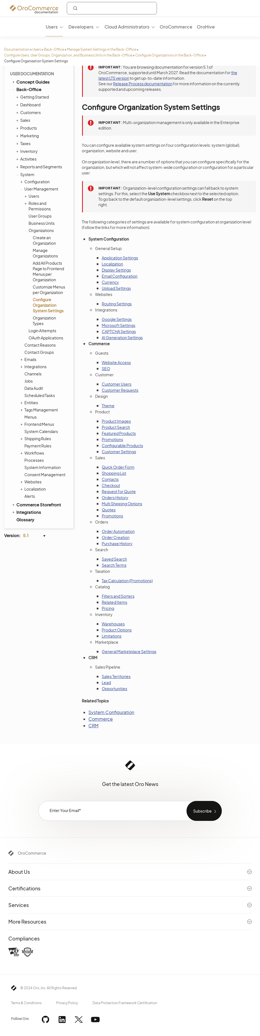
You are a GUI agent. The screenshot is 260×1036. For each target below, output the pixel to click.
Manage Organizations (45, 253)
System (25, 174)
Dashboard (28, 104)
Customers (29, 112)
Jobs (28, 380)
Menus (30, 416)
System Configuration (111, 712)
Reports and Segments (39, 166)
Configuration (36, 181)
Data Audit (33, 388)
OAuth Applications (46, 337)
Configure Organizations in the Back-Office (169, 55)
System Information (42, 467)
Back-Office (54, 49)
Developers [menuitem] (80, 27)
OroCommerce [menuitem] (176, 27)
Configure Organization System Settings (48, 305)
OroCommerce (32, 853)
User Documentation (32, 73)
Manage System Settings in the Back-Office (101, 49)
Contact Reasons (40, 344)
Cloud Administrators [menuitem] (126, 27)
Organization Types (44, 320)
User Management (40, 189)
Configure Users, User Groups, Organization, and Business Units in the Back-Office (68, 55)
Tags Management (40, 410)
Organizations (40, 230)
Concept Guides (30, 81)
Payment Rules (37, 445)
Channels (33, 373)
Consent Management (44, 474)
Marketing (28, 135)
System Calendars (41, 431)
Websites (32, 482)
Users (36, 49)
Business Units (42, 223)
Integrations (34, 366)
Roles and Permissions (38, 205)
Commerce (100, 719)
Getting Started (33, 97)
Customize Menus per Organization (49, 289)
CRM (93, 725)
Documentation (16, 49)
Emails (29, 359)
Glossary (25, 519)
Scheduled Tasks (39, 395)
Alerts (29, 496)
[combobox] (112, 8)
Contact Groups (39, 352)
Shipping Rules (36, 438)
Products (27, 128)
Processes (34, 460)
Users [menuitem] (52, 27)
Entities (30, 402)
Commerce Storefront (36, 504)
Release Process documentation (142, 83)
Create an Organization (44, 240)
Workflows (33, 453)
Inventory (27, 151)
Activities (27, 159)
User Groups (40, 215)
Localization (34, 489)
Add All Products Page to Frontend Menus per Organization (48, 271)
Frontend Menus (38, 424)
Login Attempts (42, 330)
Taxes (23, 143)
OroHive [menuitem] (206, 27)
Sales (23, 120)
